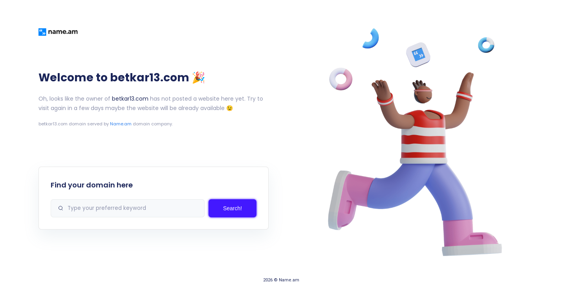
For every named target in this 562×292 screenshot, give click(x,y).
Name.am (121, 124)
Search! (232, 208)
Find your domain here (92, 185)
